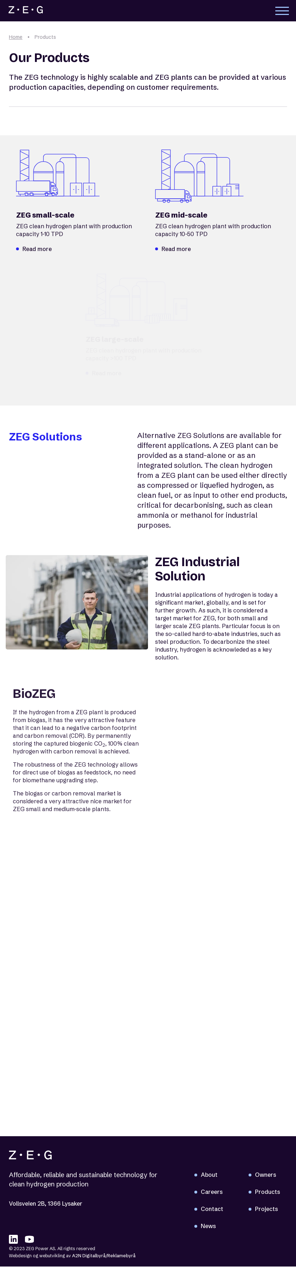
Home (15, 37)
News (208, 1226)
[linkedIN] (13, 1239)
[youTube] (29, 1239)
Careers (212, 1192)
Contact (212, 1209)
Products (267, 1192)
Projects (266, 1209)
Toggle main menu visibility (282, 12)
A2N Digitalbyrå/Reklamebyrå (104, 1256)
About (209, 1175)
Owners (265, 1175)
